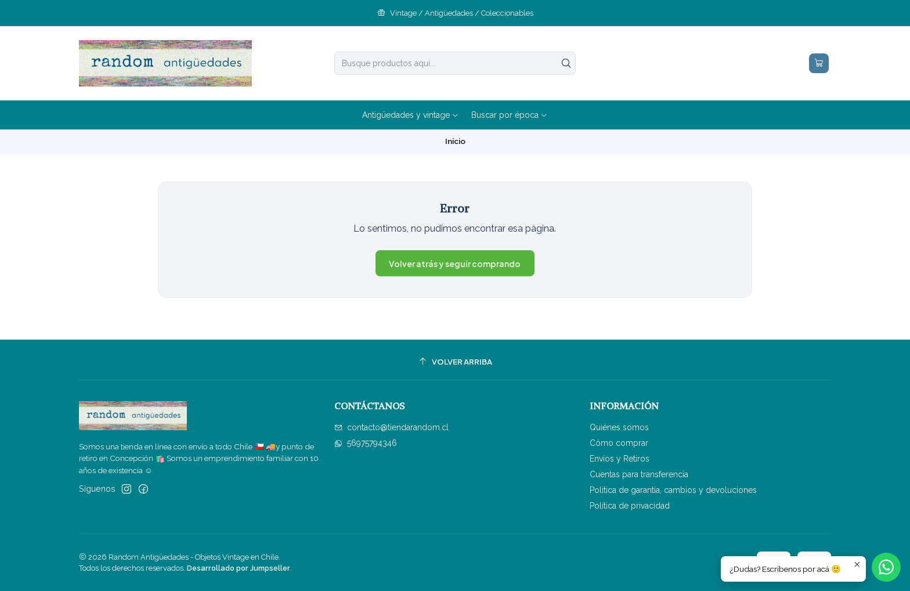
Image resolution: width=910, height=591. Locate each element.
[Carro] (819, 63)
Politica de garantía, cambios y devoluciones (673, 490)
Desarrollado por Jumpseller (238, 568)
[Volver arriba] (455, 361)
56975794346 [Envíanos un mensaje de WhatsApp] (365, 443)
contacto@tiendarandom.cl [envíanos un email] (391, 427)
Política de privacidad (630, 505)
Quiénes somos (619, 427)
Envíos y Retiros (619, 458)
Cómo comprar (619, 443)
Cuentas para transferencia (639, 474)
